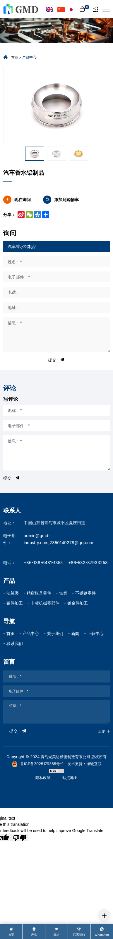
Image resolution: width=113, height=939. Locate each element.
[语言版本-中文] (61, 9)
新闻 (75, 633)
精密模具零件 (39, 592)
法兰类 (12, 592)
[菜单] (106, 9)
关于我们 (55, 633)
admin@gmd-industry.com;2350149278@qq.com (58, 539)
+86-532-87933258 (88, 562)
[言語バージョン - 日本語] (71, 9)
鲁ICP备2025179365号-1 (37, 763)
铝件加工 (14, 602)
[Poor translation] (19, 837)
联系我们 (14, 643)
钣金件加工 (77, 602)
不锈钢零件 (85, 592)
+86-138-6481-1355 (43, 562)
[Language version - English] (49, 9)
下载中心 (95, 633)
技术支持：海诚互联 (84, 763)
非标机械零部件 (45, 602)
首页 (14, 57)
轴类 (63, 592)
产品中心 (31, 633)
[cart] (84, 9)
